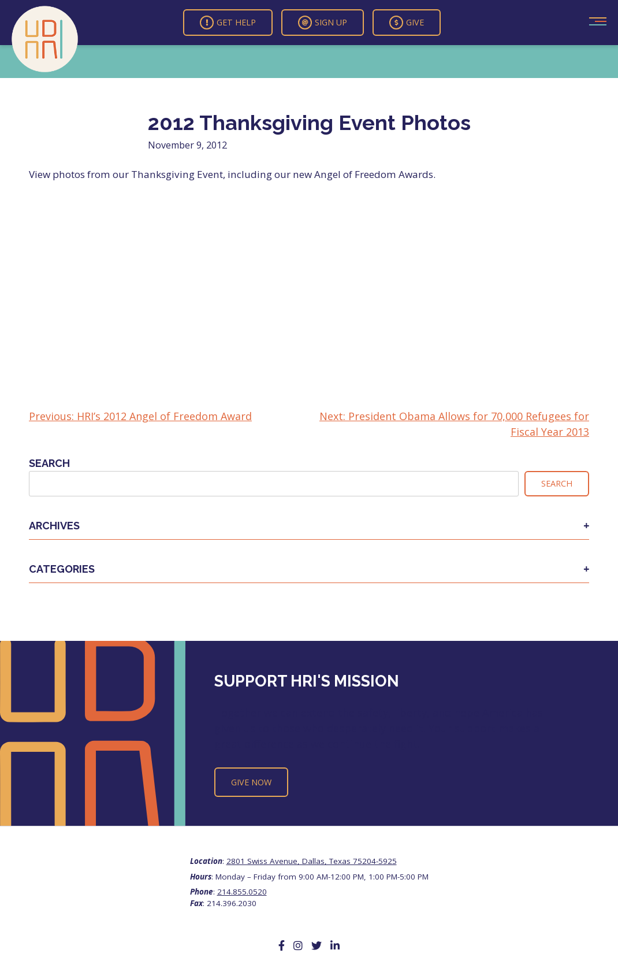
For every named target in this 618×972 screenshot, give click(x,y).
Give (406, 22)
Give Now (251, 782)
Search (49, 463)
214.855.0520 (242, 891)
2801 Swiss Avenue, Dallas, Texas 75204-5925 (311, 861)
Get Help (228, 22)
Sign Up (322, 22)
